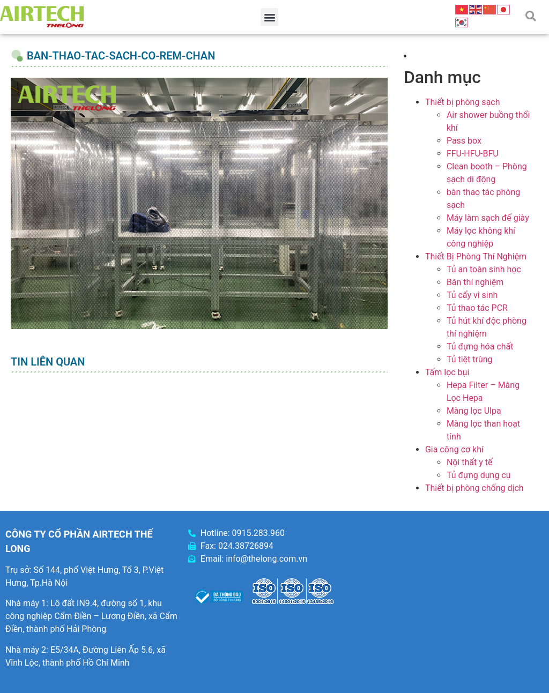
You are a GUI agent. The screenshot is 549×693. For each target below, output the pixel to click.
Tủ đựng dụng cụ (479, 475)
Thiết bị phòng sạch (462, 102)
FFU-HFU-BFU (473, 153)
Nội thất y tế (470, 462)
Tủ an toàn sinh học (484, 269)
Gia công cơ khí (454, 449)
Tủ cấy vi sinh (472, 295)
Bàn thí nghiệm (475, 282)
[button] (269, 17)
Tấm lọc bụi (447, 372)
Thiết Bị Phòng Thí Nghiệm (475, 256)
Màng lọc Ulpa (474, 411)
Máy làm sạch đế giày (488, 218)
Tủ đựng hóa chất (480, 346)
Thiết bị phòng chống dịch (474, 488)
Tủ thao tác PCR (477, 308)
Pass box (464, 141)
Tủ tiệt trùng (470, 359)
